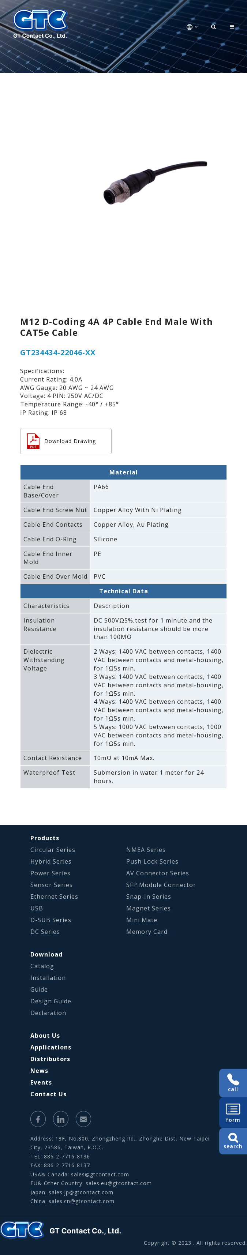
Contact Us (48, 1094)
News (39, 1071)
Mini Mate (141, 920)
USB (36, 908)
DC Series (45, 932)
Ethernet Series (54, 897)
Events (41, 1082)
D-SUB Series (50, 920)
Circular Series (52, 850)
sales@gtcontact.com (100, 1174)
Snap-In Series (148, 897)
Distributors (50, 1059)
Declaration (48, 1013)
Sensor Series (51, 885)
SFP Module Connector (161, 885)
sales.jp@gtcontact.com (81, 1192)
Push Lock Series (152, 861)
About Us (45, 1036)
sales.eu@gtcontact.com (119, 1183)
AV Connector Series (157, 873)
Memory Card (147, 932)
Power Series (50, 873)
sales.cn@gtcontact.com (82, 1201)
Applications (50, 1047)
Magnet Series (148, 908)
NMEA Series (146, 850)
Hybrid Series (51, 861)
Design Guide (50, 1001)
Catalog (42, 966)
